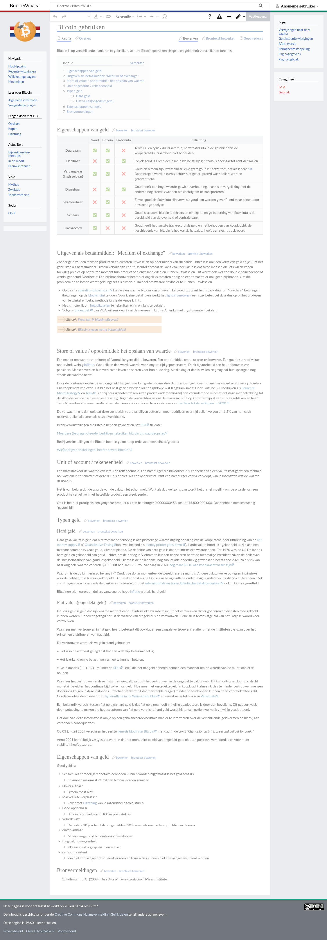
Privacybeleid (13, 934)
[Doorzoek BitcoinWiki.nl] (160, 5)
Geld (281, 87)
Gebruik (283, 92)
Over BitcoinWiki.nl (40, 934)
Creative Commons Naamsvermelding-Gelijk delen (91, 917)
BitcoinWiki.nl (25, 5)
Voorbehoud (67, 934)
